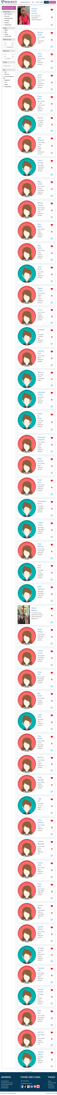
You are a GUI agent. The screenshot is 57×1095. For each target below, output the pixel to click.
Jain (5, 82)
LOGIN (46, 2)
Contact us (50, 1084)
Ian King (41, 948)
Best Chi (41, 757)
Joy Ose (40, 1032)
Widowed (6, 20)
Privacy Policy (51, 1086)
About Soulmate (52, 1082)
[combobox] (8, 66)
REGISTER (52, 2)
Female (5, 34)
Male (5, 32)
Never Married (7, 14)
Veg (5, 72)
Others (5, 30)
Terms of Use (51, 1087)
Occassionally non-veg (8, 77)
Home (49, 1081)
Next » (31, 1071)
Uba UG (40, 118)
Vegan (5, 84)
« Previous (27, 1071)
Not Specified (7, 24)
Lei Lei (40, 310)
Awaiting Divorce (8, 18)
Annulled (6, 22)
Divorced (6, 16)
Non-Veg (6, 74)
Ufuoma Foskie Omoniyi (34, 11)
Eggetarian (6, 80)
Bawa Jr (41, 372)
